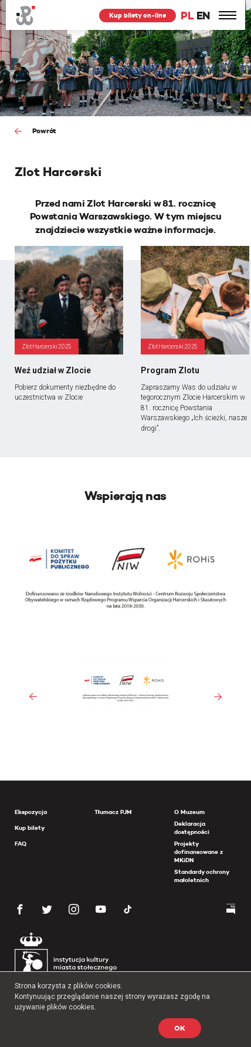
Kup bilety (30, 828)
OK (179, 1028)
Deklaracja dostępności (191, 828)
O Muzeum (189, 812)
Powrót (43, 130)
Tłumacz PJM (113, 812)
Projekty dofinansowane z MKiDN (198, 852)
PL (187, 15)
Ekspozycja (31, 812)
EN (203, 15)
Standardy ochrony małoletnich (201, 876)
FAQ (20, 843)
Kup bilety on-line (137, 15)
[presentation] (33, 697)
